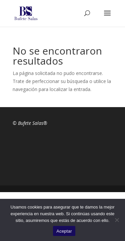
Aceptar (64, 231)
